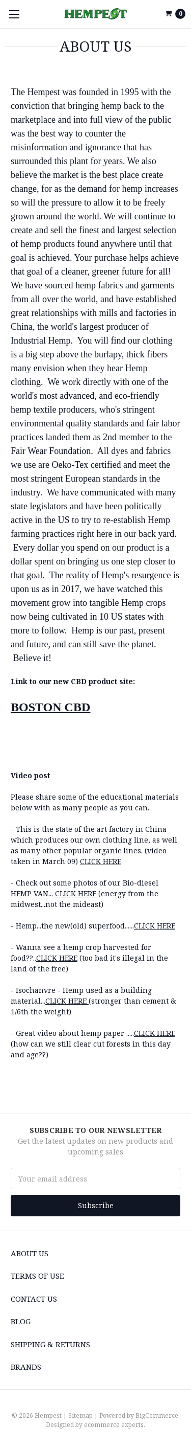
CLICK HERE (100, 861)
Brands (26, 1367)
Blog (21, 1321)
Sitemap (80, 1415)
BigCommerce (156, 1415)
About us (29, 1253)
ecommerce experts (114, 1424)
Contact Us (34, 1299)
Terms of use (37, 1276)
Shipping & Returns (50, 1344)
